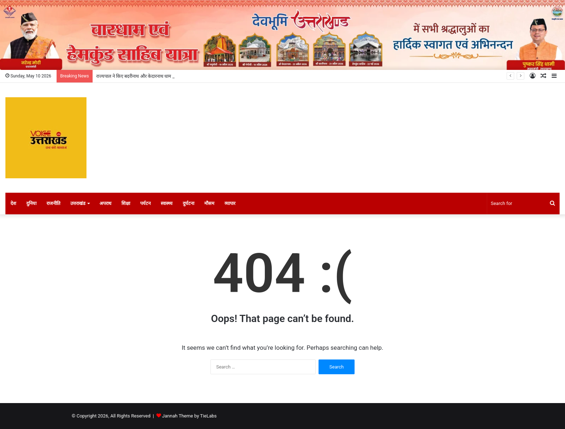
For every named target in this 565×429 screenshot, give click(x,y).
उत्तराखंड (77, 203)
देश (13, 203)
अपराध (105, 203)
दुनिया (31, 203)
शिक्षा (125, 203)
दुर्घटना (188, 203)
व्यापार (229, 203)
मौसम (209, 203)
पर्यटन (145, 203)
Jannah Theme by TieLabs (189, 416)
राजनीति (53, 203)
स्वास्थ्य (167, 203)
